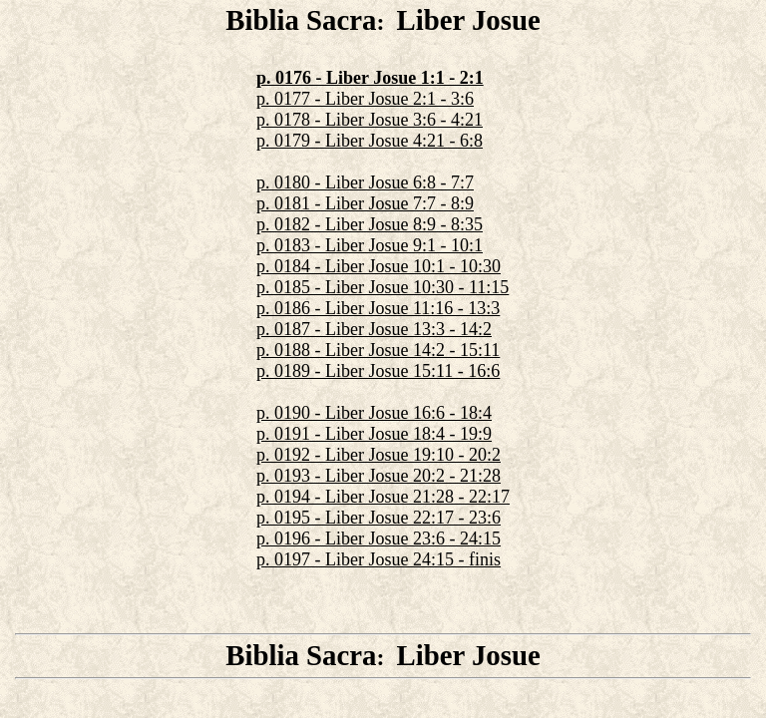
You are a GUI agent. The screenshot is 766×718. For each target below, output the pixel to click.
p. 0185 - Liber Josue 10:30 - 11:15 (382, 287)
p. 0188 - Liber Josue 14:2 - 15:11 (378, 350)
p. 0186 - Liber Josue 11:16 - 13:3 (378, 308)
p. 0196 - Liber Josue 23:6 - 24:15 (378, 538)
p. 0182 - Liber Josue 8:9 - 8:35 (369, 224)
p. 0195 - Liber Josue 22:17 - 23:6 (378, 518)
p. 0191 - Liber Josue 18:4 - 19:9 (374, 434)
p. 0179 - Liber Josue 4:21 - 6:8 (369, 141)
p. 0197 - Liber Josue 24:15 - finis (378, 559)
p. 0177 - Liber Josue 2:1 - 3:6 (365, 99)
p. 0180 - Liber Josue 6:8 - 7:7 (365, 182)
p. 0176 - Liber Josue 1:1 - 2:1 (370, 78)
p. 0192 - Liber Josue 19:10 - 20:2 (378, 455)
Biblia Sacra (300, 20)
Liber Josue (468, 20)
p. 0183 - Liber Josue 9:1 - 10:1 (369, 245)
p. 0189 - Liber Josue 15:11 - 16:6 (378, 371)
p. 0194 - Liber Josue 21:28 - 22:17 (383, 497)
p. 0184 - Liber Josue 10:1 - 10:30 (378, 266)
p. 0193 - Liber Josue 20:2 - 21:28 (378, 476)
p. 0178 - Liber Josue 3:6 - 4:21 (369, 120)
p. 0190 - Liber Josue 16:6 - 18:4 (374, 413)
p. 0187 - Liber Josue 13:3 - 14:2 (374, 329)
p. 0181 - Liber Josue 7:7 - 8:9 (365, 203)
